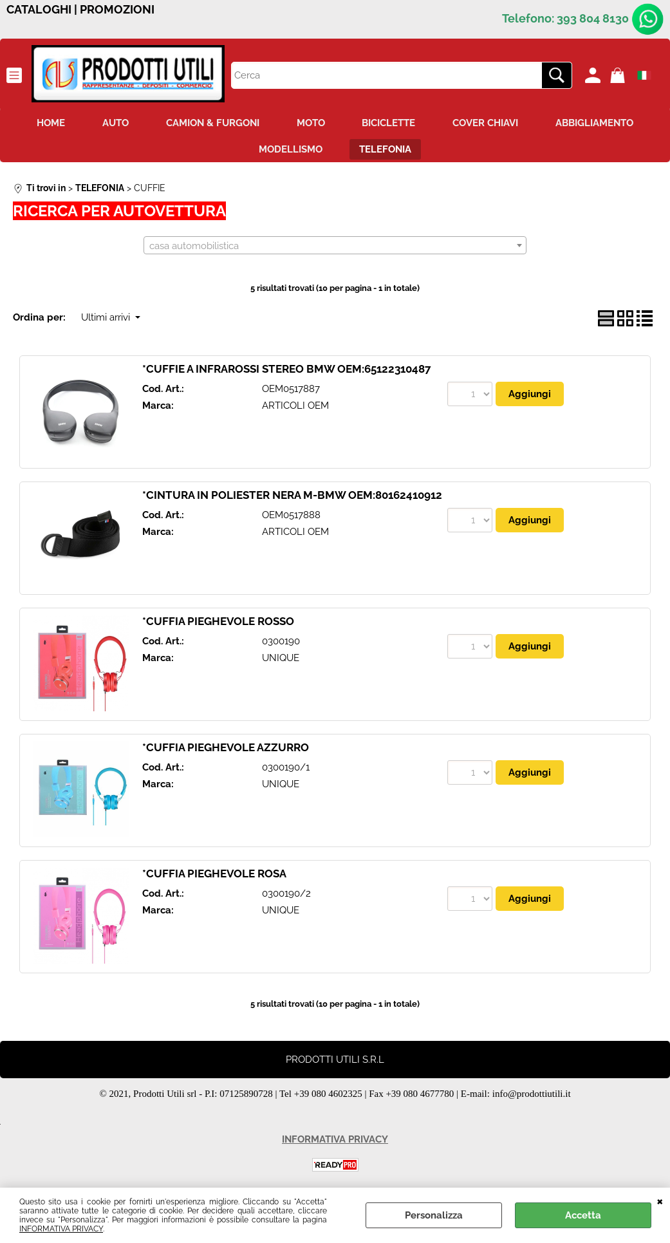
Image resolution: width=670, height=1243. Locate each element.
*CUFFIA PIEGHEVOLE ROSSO (218, 622)
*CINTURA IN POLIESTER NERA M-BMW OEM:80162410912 (292, 496)
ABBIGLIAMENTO (599, 123)
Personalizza (434, 1215)
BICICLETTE (390, 123)
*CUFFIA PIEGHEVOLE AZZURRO (225, 748)
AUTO (113, 123)
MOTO (311, 123)
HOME (47, 123)
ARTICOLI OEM (295, 407)
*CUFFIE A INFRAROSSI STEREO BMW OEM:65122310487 (286, 370)
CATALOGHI (38, 9)
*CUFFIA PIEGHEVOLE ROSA (214, 874)
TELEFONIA (386, 150)
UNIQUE (280, 660)
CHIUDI (660, 1200)
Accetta (583, 1215)
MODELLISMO (290, 150)
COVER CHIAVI (488, 123)
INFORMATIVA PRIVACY (61, 1228)
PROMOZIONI (117, 9)
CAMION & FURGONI (211, 123)
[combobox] (335, 247)
